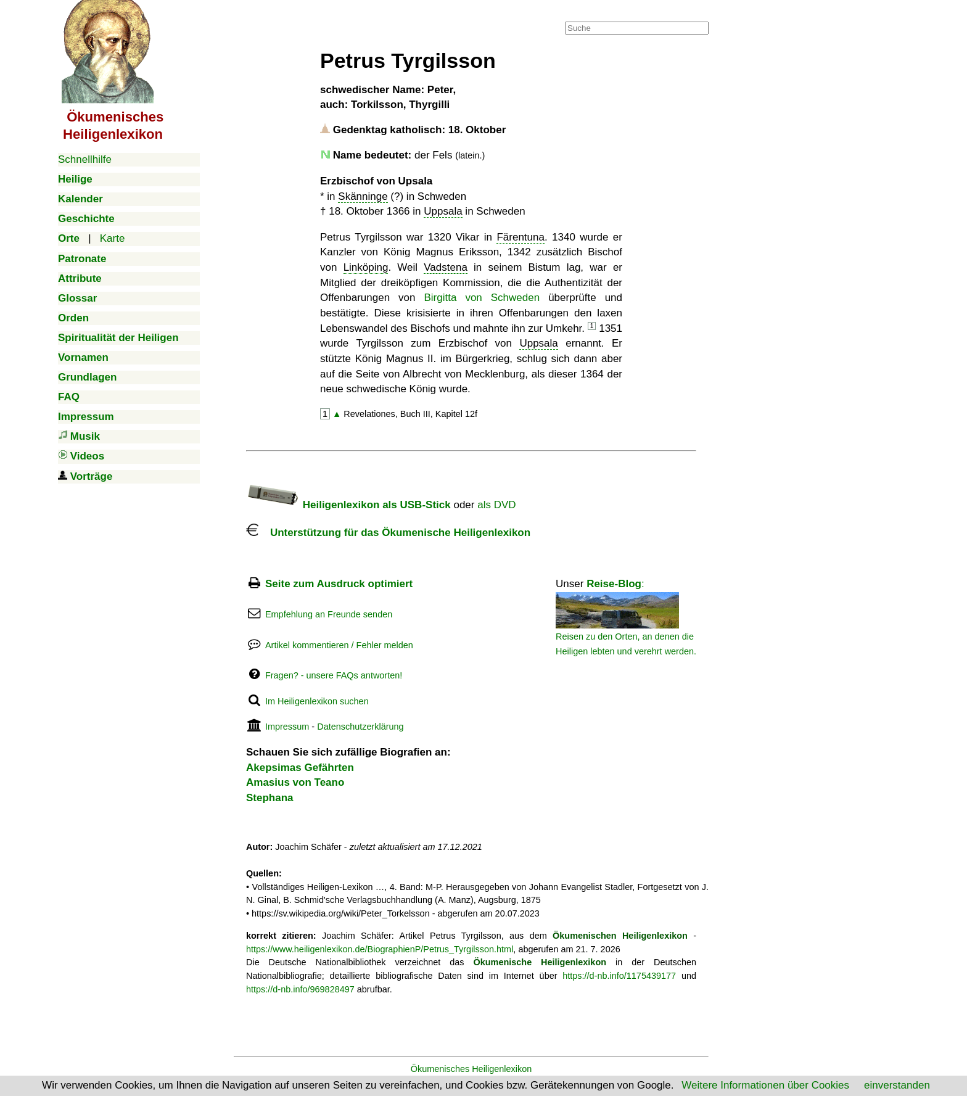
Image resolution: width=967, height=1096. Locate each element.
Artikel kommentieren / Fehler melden (339, 645)
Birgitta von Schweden (482, 297)
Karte (112, 238)
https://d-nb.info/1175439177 (619, 976)
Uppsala (443, 211)
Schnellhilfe (85, 159)
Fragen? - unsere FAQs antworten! (333, 675)
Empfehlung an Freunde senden (328, 614)
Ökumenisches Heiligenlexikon (471, 1069)
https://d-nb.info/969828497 (300, 989)
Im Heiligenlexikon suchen (317, 701)
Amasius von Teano (295, 782)
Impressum (287, 726)
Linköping (366, 267)
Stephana (270, 798)
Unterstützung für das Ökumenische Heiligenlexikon (388, 532)
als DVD (496, 505)
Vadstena (445, 267)
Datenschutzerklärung (360, 726)
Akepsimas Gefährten (300, 767)
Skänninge (362, 196)
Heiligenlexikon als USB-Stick (348, 505)
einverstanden (897, 1085)
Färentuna (520, 237)
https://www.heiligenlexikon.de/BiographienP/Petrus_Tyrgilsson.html (379, 949)
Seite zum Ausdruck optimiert (339, 584)
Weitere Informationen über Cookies (765, 1085)
